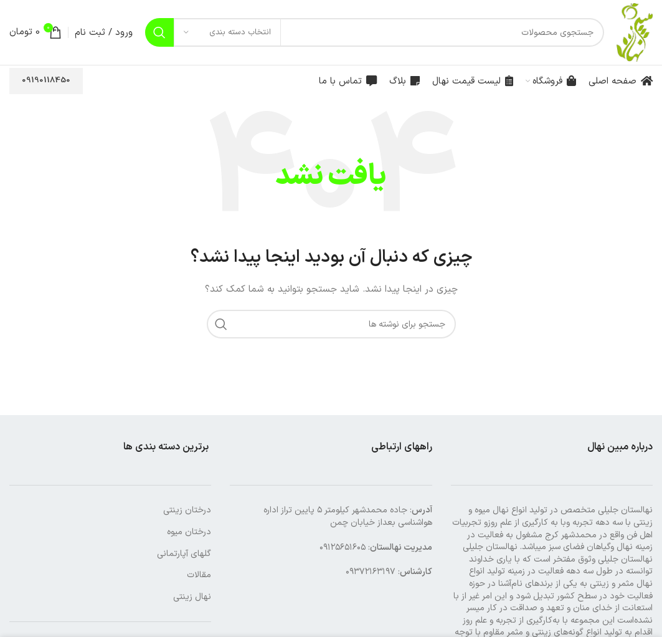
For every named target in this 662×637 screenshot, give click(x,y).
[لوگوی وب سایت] (635, 32)
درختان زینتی (187, 510)
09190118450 (46, 80)
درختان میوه (189, 532)
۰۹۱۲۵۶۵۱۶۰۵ (342, 547)
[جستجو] (374, 32)
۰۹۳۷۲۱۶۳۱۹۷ (370, 571)
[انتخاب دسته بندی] (227, 32)
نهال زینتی (192, 596)
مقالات (199, 575)
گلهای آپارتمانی (184, 553)
